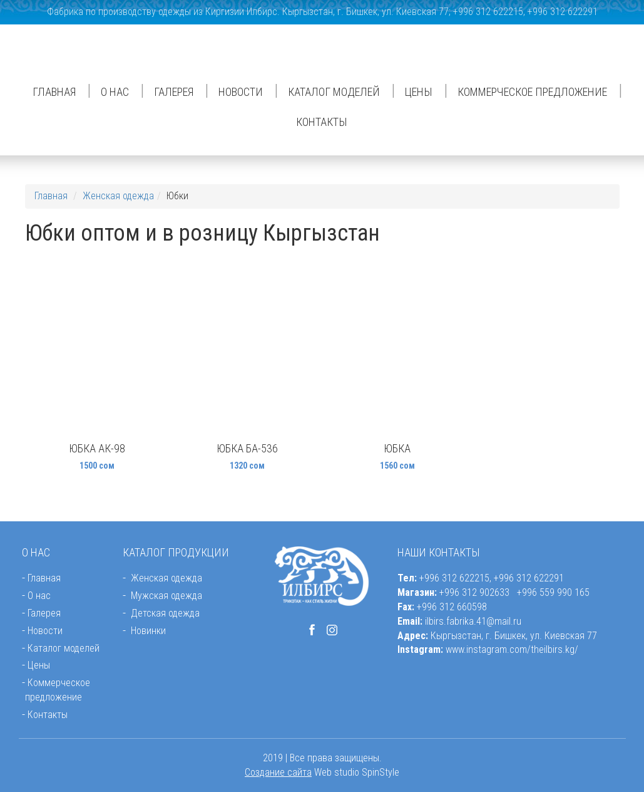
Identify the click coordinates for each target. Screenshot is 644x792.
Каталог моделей (334, 91)
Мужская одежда (166, 596)
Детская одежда (165, 613)
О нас (115, 91)
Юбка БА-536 (247, 448)
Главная (54, 91)
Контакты (321, 121)
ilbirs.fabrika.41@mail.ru (473, 621)
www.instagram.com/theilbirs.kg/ (512, 649)
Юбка (397, 448)
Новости (240, 91)
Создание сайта (278, 772)
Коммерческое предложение (532, 91)
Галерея (173, 91)
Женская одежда (118, 196)
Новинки (148, 631)
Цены (418, 91)
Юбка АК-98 (97, 448)
